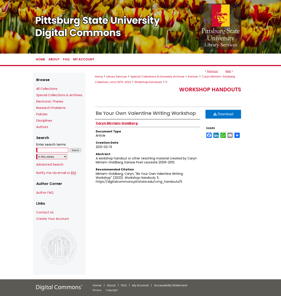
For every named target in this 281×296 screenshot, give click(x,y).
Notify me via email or (56, 173)
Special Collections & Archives (59, 95)
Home (99, 76)
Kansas (193, 76)
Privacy (97, 290)
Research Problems (51, 108)
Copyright (112, 290)
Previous (212, 71)
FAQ (124, 285)
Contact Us (45, 212)
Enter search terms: (51, 144)
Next (228, 71)
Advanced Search (49, 164)
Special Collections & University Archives (157, 76)
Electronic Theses (49, 101)
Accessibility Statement (170, 285)
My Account (140, 285)
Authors (42, 127)
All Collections (47, 89)
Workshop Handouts (148, 82)
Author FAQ (45, 192)
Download (223, 114)
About (111, 285)
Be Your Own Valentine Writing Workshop (146, 113)
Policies (41, 114)
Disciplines (44, 120)
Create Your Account (52, 219)
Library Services (116, 76)
